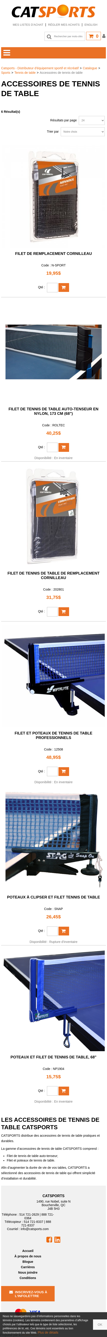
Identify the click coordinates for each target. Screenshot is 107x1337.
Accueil (27, 1251)
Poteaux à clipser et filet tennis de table (53, 897)
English (90, 24)
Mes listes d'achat (28, 24)
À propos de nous (27, 1256)
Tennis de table (25, 72)
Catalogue (90, 68)
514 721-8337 (33, 1222)
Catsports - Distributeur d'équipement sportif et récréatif (40, 68)
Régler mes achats (64, 24)
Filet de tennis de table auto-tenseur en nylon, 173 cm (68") (53, 411)
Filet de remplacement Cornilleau (53, 254)
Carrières (28, 1267)
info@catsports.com (35, 1229)
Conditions (28, 1278)
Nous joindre (28, 1272)
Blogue (28, 1261)
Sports (5, 72)
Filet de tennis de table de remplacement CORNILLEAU (53, 575)
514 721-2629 (29, 1214)
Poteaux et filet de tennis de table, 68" (54, 1057)
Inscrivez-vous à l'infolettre (28, 1294)
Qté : (41, 287)
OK (100, 1324)
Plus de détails (48, 1332)
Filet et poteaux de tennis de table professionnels (53, 735)
